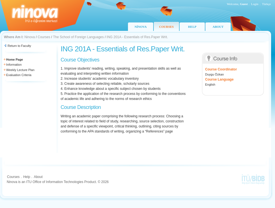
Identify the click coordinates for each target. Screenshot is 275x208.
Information (14, 64)
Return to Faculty (19, 45)
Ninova (29, 37)
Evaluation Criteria (18, 75)
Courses (44, 37)
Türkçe (266, 4)
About (38, 177)
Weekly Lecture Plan (20, 70)
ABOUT (217, 26)
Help (26, 177)
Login (254, 4)
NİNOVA (140, 26)
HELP (192, 26)
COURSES (166, 26)
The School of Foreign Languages (78, 37)
